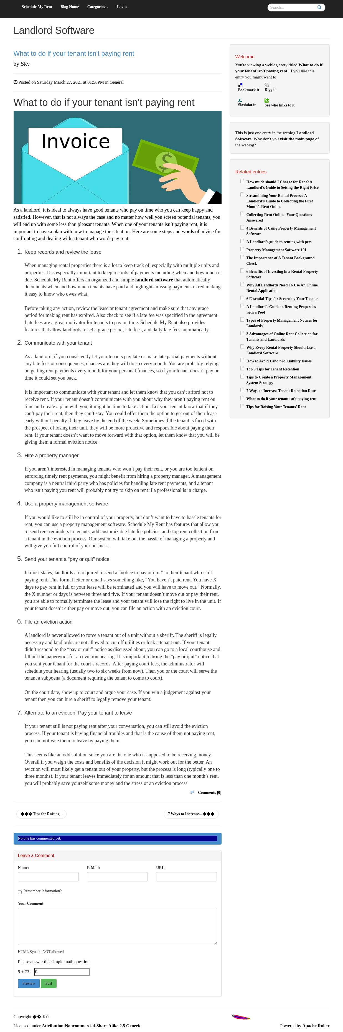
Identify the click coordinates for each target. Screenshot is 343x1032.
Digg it (270, 90)
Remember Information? (43, 891)
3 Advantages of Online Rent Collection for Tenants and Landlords (282, 337)
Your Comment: (31, 903)
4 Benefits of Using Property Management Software (281, 231)
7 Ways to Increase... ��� (191, 814)
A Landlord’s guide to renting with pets (279, 242)
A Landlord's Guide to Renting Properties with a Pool (281, 309)
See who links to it (279, 105)
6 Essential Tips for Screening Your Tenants (283, 299)
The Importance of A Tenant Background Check (281, 261)
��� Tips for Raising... (42, 814)
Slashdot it (247, 105)
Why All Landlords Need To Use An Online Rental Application (282, 288)
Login (122, 7)
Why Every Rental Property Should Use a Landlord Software (281, 350)
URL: (161, 868)
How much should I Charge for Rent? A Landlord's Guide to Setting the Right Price (283, 185)
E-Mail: (93, 868)
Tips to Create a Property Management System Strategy (279, 380)
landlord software (154, 280)
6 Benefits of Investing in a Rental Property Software (282, 274)
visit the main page (297, 138)
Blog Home (69, 7)
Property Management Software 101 (277, 250)
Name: (23, 868)
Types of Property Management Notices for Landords (282, 323)
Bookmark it (248, 90)
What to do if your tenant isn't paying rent (282, 399)
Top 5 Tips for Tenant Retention (273, 369)
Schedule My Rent (37, 7)
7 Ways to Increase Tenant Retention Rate (281, 391)
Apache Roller (315, 1025)
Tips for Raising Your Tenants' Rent (276, 407)
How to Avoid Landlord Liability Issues (279, 361)
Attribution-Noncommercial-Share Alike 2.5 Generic (91, 1025)
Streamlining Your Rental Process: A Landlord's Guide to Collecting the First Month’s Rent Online (280, 201)
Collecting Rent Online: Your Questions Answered (279, 217)
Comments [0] (209, 792)
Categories (98, 7)
